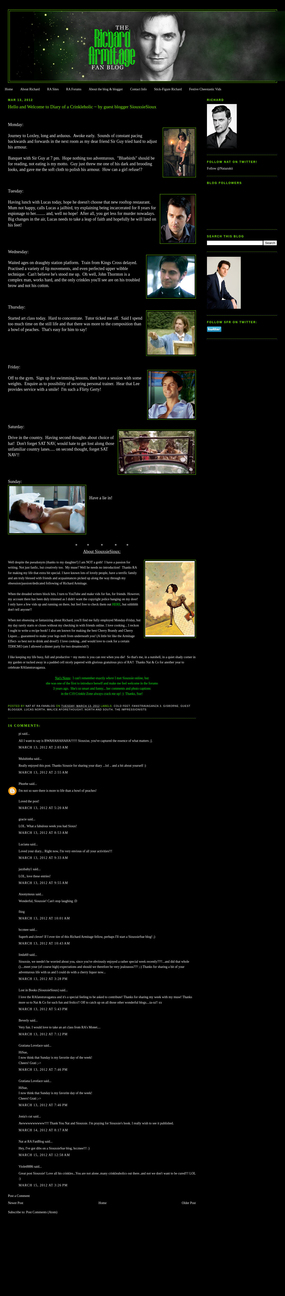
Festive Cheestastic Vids (205, 89)
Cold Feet (122, 706)
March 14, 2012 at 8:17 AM (43, 1130)
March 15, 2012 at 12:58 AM (44, 1155)
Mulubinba (26, 759)
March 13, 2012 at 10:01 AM (44, 918)
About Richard (30, 89)
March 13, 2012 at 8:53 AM (43, 833)
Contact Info (138, 89)
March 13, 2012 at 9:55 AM (43, 883)
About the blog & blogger (106, 89)
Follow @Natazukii (220, 168)
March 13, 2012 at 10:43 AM (44, 943)
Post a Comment (19, 1196)
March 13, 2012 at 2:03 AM (43, 747)
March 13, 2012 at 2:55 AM (43, 772)
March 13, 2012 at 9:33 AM (43, 858)
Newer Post (15, 1203)
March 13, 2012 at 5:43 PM (43, 1009)
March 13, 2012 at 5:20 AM (43, 808)
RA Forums (74, 89)
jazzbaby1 (25, 869)
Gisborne (171, 706)
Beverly (24, 1020)
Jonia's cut (25, 1116)
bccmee (24, 929)
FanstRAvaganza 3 (146, 706)
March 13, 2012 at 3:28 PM (43, 979)
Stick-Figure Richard (168, 89)
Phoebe (23, 784)
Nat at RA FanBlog (31, 1141)
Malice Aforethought (65, 709)
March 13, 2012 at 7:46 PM (43, 1069)
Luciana (24, 844)
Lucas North (34, 709)
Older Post (189, 1203)
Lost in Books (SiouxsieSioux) (39, 990)
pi (20, 733)
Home (9, 89)
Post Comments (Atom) (41, 1212)
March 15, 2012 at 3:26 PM (43, 1185)
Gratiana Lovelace (31, 1045)
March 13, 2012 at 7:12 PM (43, 1034)
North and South (99, 709)
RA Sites (53, 89)
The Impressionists (131, 709)
